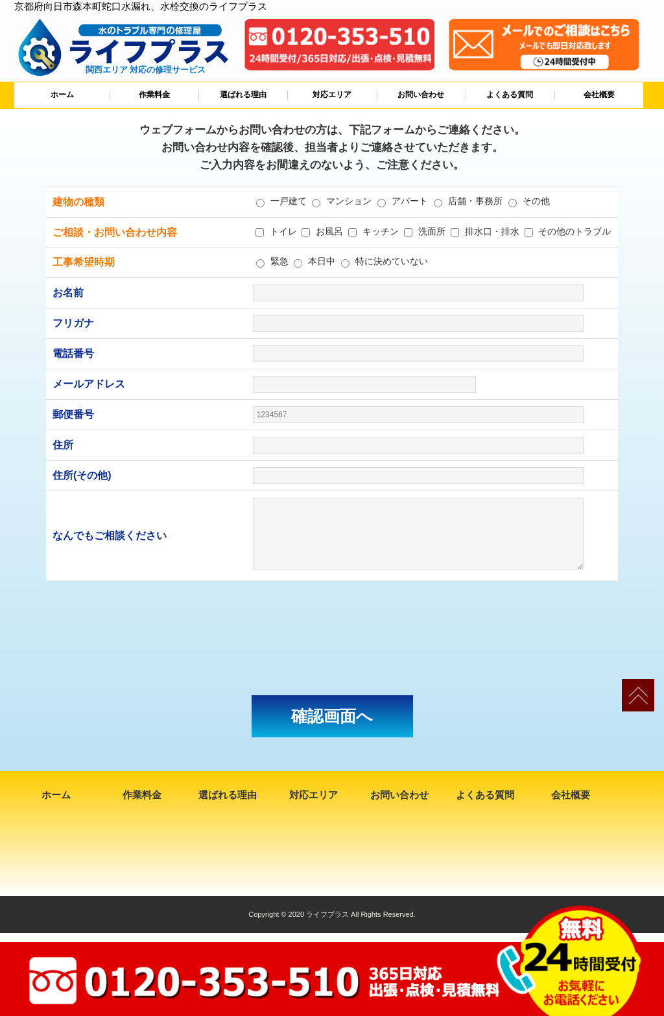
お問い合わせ (420, 94)
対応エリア (332, 94)
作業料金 (154, 94)
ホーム (62, 94)
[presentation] (332, 638)
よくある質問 (509, 94)
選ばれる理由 (243, 94)
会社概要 (599, 94)
